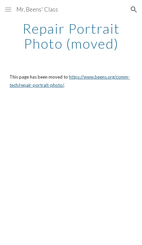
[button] (8, 9)
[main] (71, 36)
